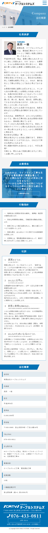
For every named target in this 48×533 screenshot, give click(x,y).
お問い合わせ (24, 523)
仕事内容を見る (24, 194)
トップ (4, 27)
